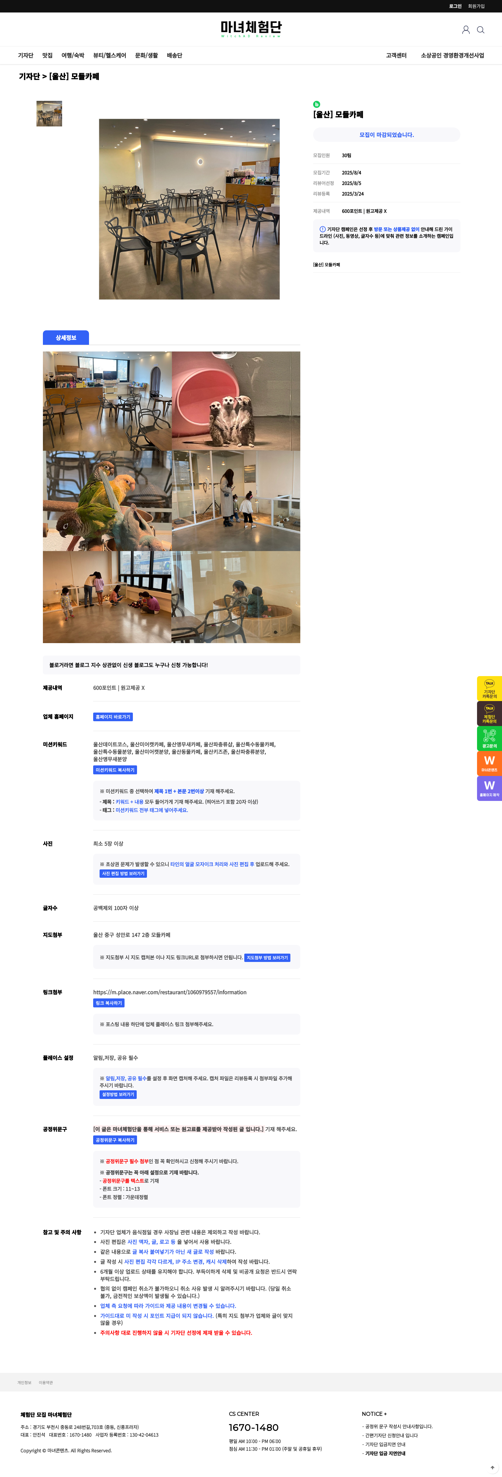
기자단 (25, 55)
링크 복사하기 (109, 1003)
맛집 (47, 55)
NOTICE (374, 1414)
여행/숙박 (72, 55)
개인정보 (24, 1382)
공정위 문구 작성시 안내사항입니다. (399, 1426)
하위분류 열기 (410, 55)
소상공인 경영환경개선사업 (452, 55)
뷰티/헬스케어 (109, 55)
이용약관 (46, 1382)
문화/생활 (146, 55)
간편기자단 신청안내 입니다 (391, 1435)
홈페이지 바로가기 (113, 717)
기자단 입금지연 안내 (385, 1444)
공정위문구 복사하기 (115, 1140)
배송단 (174, 55)
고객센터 (396, 55)
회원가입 (476, 6)
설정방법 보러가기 (118, 1094)
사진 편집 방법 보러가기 (123, 873)
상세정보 (66, 338)
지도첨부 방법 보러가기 (267, 958)
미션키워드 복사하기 (115, 770)
